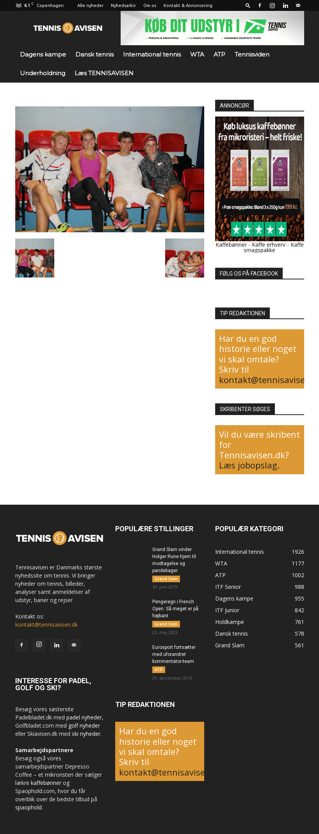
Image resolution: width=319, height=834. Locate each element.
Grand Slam (166, 578)
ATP (219, 54)
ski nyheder (86, 733)
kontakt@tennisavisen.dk (46, 624)
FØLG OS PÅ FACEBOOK (249, 273)
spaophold (28, 807)
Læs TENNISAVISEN (104, 73)
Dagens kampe (43, 54)
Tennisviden (252, 54)
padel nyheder (84, 717)
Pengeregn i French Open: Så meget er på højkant (175, 609)
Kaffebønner (231, 244)
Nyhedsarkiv (123, 5)
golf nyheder (84, 725)
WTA (197, 54)
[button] (248, 5)
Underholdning (42, 73)
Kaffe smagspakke (274, 247)
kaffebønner (46, 782)
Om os (149, 5)
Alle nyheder (90, 5)
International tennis (152, 54)
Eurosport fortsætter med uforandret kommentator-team (174, 654)
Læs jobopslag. (249, 465)
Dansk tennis (94, 54)
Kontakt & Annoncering (188, 5)
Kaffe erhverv (268, 244)
